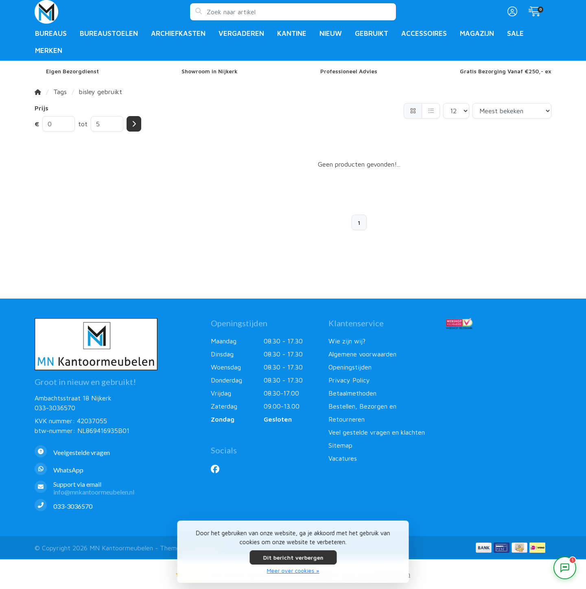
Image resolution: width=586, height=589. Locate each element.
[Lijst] (431, 111)
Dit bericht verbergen (293, 557)
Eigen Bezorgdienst (72, 71)
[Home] (38, 91)
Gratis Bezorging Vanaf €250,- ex (505, 71)
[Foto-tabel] (413, 111)
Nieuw (330, 33)
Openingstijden (350, 367)
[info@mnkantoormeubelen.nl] (117, 488)
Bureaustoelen (109, 33)
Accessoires (424, 33)
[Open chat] (564, 567)
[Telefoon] (117, 506)
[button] (511, 12)
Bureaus (51, 33)
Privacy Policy (349, 380)
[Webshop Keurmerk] (498, 323)
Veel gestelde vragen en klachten (376, 432)
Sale (515, 33)
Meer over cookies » (293, 570)
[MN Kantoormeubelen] (112, 12)
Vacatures (342, 458)
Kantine (291, 33)
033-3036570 (55, 407)
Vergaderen (241, 33)
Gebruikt (371, 33)
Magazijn (477, 33)
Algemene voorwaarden (362, 354)
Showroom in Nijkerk (209, 71)
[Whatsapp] (117, 470)
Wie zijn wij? (346, 341)
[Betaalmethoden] (484, 548)
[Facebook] (218, 469)
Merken (48, 50)
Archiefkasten (178, 33)
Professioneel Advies (348, 71)
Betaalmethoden (352, 393)
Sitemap (340, 445)
